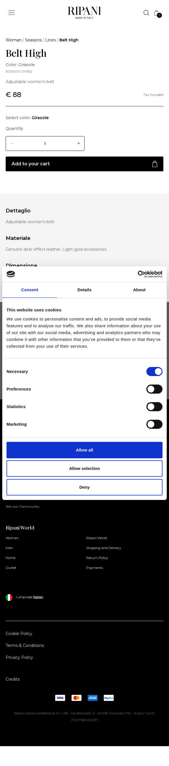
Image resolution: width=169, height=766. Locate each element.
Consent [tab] (29, 289)
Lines (50, 40)
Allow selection (84, 468)
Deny (84, 487)
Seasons (33, 40)
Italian (38, 597)
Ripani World (96, 538)
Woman (13, 40)
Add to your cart (84, 164)
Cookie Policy (19, 633)
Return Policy (97, 558)
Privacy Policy (19, 657)
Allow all (84, 450)
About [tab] (139, 289)
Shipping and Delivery (103, 548)
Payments (94, 568)
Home (10, 558)
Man (9, 548)
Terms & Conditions (25, 645)
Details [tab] (84, 289)
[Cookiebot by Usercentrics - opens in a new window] (137, 274)
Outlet (11, 568)
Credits (13, 679)
